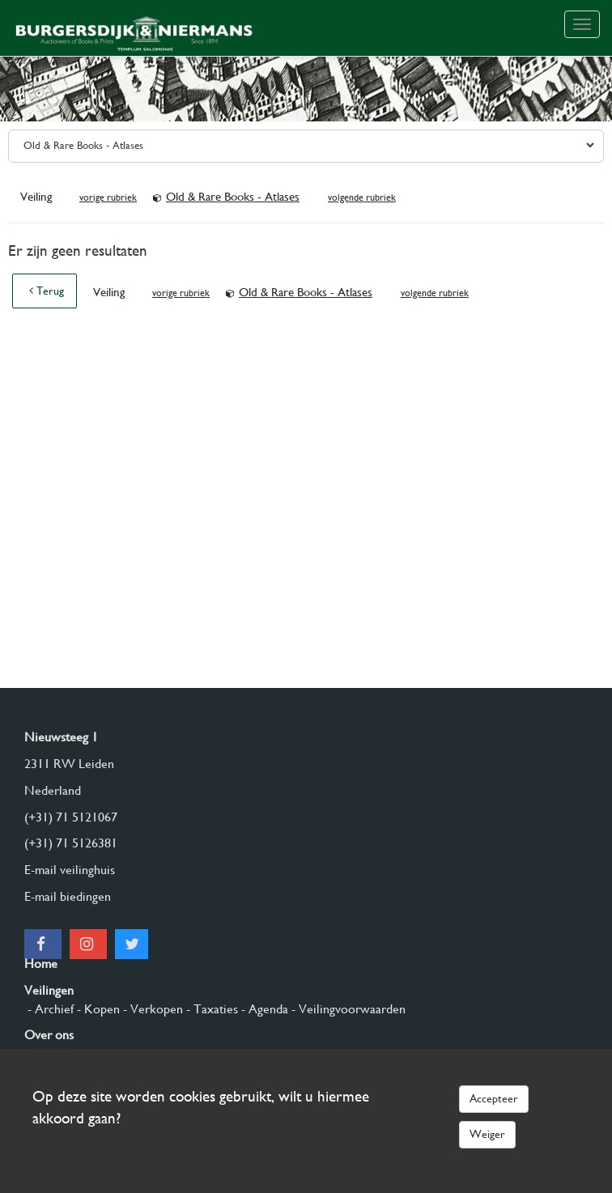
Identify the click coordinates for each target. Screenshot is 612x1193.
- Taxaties (210, 1009)
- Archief (49, 1009)
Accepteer (494, 1098)
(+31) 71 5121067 (70, 817)
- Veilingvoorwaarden (347, 1009)
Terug (46, 290)
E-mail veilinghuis (69, 869)
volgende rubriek (362, 197)
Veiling (37, 196)
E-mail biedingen (67, 896)
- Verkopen (151, 1009)
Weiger (487, 1133)
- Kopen (97, 1009)
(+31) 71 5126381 (70, 843)
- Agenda (263, 1009)
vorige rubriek (108, 197)
